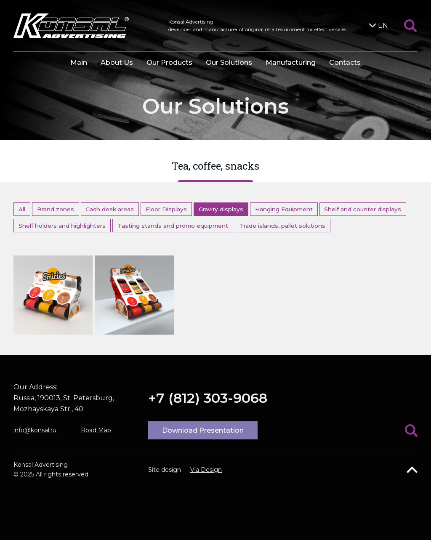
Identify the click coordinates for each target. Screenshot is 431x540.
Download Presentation (203, 430)
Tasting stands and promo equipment (172, 225)
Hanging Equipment (284, 209)
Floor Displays (166, 209)
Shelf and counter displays (362, 209)
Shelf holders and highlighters (62, 225)
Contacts (345, 63)
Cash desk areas (109, 209)
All (22, 209)
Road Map (96, 430)
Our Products (169, 63)
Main (78, 63)
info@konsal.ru (34, 430)
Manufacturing (291, 63)
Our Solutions (229, 63)
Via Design (206, 469)
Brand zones (55, 209)
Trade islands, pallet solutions (282, 225)
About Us (117, 63)
